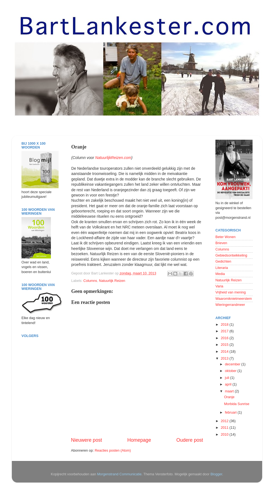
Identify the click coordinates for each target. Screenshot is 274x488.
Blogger (216, 474)
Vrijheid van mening (230, 292)
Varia (219, 286)
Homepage (139, 440)
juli (227, 378)
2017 (225, 331)
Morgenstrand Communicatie (119, 474)
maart (230, 391)
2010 (225, 434)
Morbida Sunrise (236, 404)
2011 (225, 428)
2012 (225, 421)
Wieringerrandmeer (230, 305)
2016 (225, 338)
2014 (225, 352)
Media (220, 274)
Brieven (221, 243)
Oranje (229, 397)
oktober (231, 371)
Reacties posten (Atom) (113, 450)
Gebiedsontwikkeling (231, 255)
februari (231, 412)
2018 (225, 325)
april (228, 384)
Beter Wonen (225, 237)
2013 (225, 358)
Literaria (221, 268)
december (233, 364)
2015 (225, 345)
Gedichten (223, 261)
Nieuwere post (86, 440)
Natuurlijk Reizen (112, 281)
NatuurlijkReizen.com (113, 157)
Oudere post (189, 440)
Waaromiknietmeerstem (233, 299)
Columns (90, 281)
